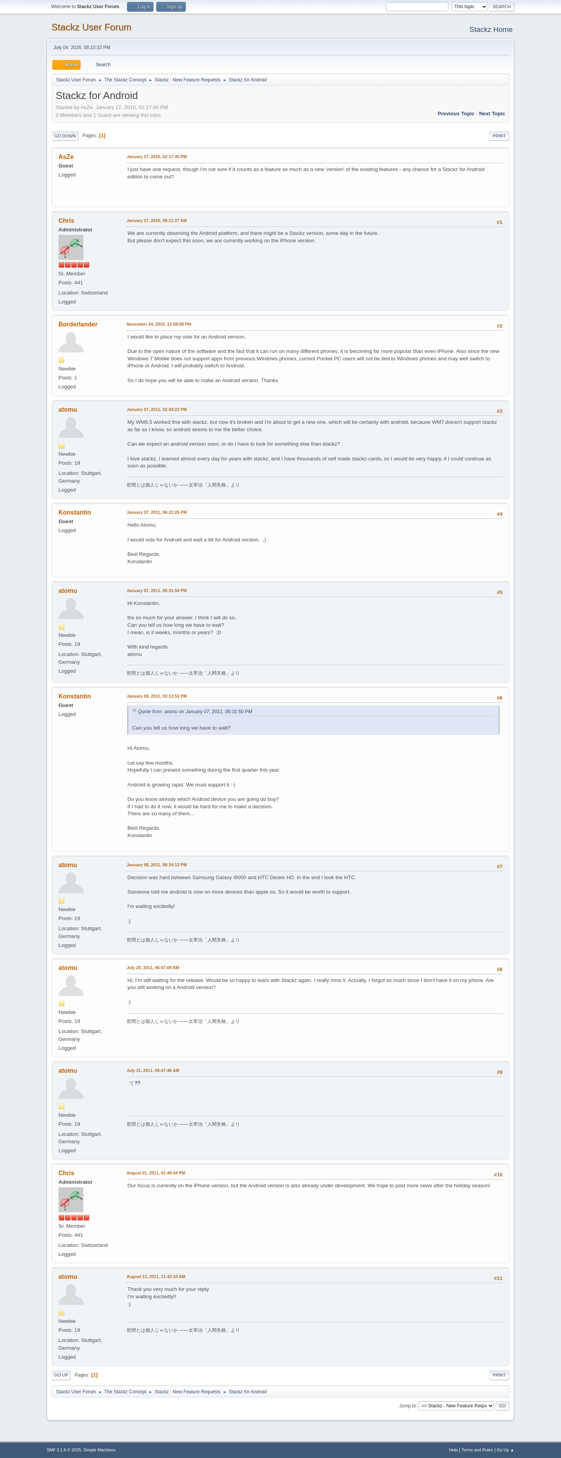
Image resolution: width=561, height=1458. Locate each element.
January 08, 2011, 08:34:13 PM (157, 864)
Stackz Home (491, 29)
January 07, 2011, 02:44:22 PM (157, 409)
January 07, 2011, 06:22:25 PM (157, 512)
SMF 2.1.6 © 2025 (64, 1449)
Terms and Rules (477, 1449)
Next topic (492, 113)
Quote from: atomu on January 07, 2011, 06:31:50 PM (195, 711)
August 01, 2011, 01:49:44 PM (156, 1173)
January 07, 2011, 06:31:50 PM (157, 590)
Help (453, 1449)
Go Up (61, 1375)
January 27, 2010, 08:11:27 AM (157, 220)
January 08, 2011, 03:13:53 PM (157, 696)
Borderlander (77, 324)
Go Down (65, 136)
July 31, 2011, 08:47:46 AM (153, 1070)
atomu (67, 409)
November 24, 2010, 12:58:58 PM (159, 324)
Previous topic (456, 113)
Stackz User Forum (91, 27)
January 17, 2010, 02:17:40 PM (157, 156)
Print (499, 136)
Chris (66, 220)
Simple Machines (99, 1449)
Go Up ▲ (505, 1449)
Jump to (407, 1405)
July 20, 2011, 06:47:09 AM (153, 967)
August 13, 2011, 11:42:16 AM (156, 1276)
